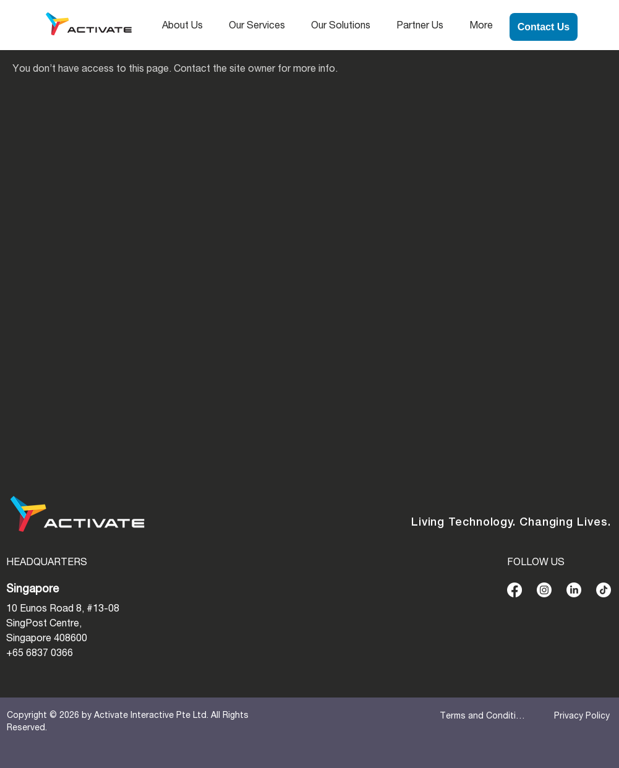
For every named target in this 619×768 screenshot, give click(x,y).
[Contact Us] (544, 27)
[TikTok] (603, 589)
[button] (186, 27)
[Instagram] (544, 589)
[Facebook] (514, 589)
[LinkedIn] (573, 589)
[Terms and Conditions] (483, 716)
